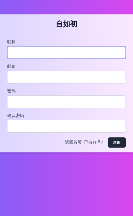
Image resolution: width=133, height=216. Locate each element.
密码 (11, 91)
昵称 (11, 41)
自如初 (66, 24)
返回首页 (73, 142)
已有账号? (93, 142)
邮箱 (11, 66)
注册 (117, 142)
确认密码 (15, 115)
